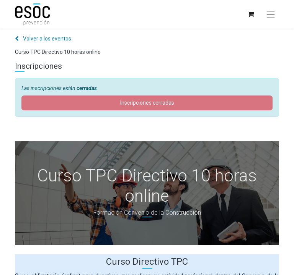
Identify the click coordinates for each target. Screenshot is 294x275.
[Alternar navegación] (270, 14)
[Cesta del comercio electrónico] (250, 14)
